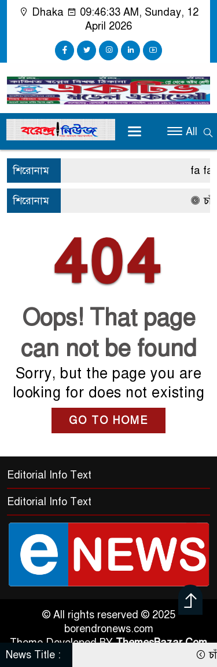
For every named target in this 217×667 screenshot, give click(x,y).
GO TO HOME (108, 420)
